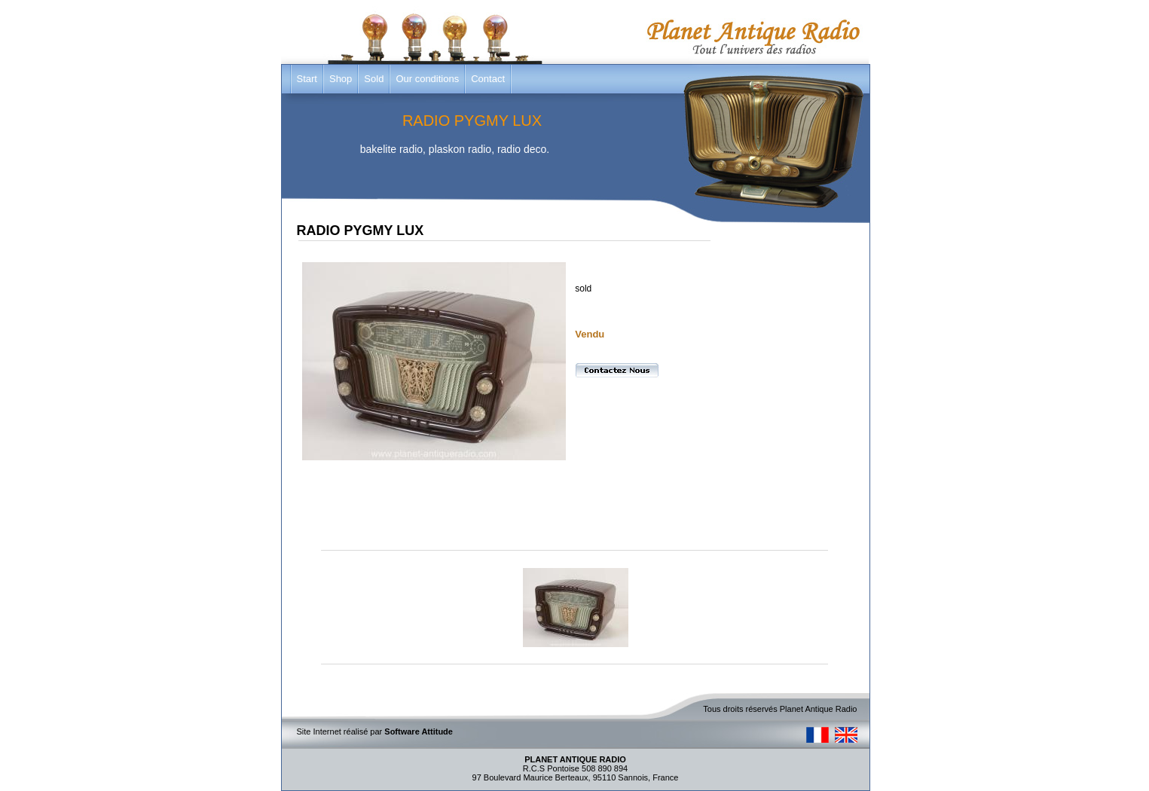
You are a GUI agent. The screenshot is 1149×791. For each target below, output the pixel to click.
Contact (488, 78)
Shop (340, 78)
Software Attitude (418, 731)
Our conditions (427, 78)
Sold (374, 78)
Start (307, 78)
